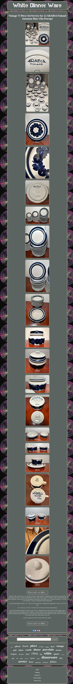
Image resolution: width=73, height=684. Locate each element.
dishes (58, 650)
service (22, 661)
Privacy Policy (37, 678)
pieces (17, 646)
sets (17, 658)
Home (37, 669)
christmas (45, 662)
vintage (60, 646)
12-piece (14, 654)
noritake (47, 647)
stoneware (38, 662)
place (12, 647)
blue (61, 658)
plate (27, 654)
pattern (32, 658)
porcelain (48, 649)
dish (41, 654)
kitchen (62, 654)
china (34, 653)
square (56, 654)
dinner (37, 649)
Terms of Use (37, 680)
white (48, 653)
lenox (38, 658)
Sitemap (37, 672)
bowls (25, 646)
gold (14, 650)
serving (41, 646)
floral (53, 646)
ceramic (26, 658)
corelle (28, 650)
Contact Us (37, 675)
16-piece (21, 654)
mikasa (20, 650)
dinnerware (49, 657)
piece (33, 645)
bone (31, 662)
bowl (21, 658)
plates (53, 661)
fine (13, 658)
